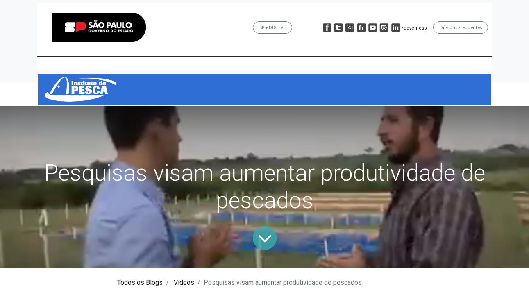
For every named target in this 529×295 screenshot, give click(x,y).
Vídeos (184, 282)
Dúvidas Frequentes (461, 27)
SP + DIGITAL (272, 27)
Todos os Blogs (140, 282)
